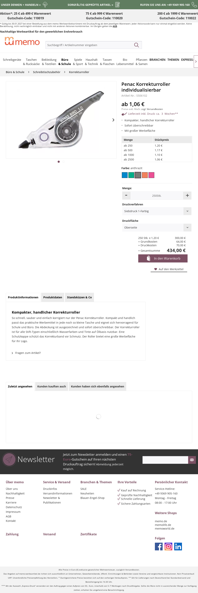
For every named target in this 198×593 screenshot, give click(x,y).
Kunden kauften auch (51, 386)
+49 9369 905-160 (166, 493)
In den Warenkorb (163, 258)
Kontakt (11, 521)
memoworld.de (164, 528)
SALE (83, 489)
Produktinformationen (23, 297)
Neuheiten (87, 493)
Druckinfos (50, 489)
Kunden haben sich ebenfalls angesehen (97, 386)
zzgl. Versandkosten (152, 109)
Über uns (12, 489)
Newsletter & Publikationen (52, 500)
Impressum (13, 512)
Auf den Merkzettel (168, 269)
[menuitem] (94, 45)
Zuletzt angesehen (20, 386)
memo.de (161, 521)
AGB (115, 26)
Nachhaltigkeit (15, 493)
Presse (10, 498)
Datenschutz (14, 507)
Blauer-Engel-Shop (92, 498)
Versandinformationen (57, 493)
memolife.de (163, 525)
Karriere (11, 502)
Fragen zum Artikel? (26, 353)
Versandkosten (132, 570)
